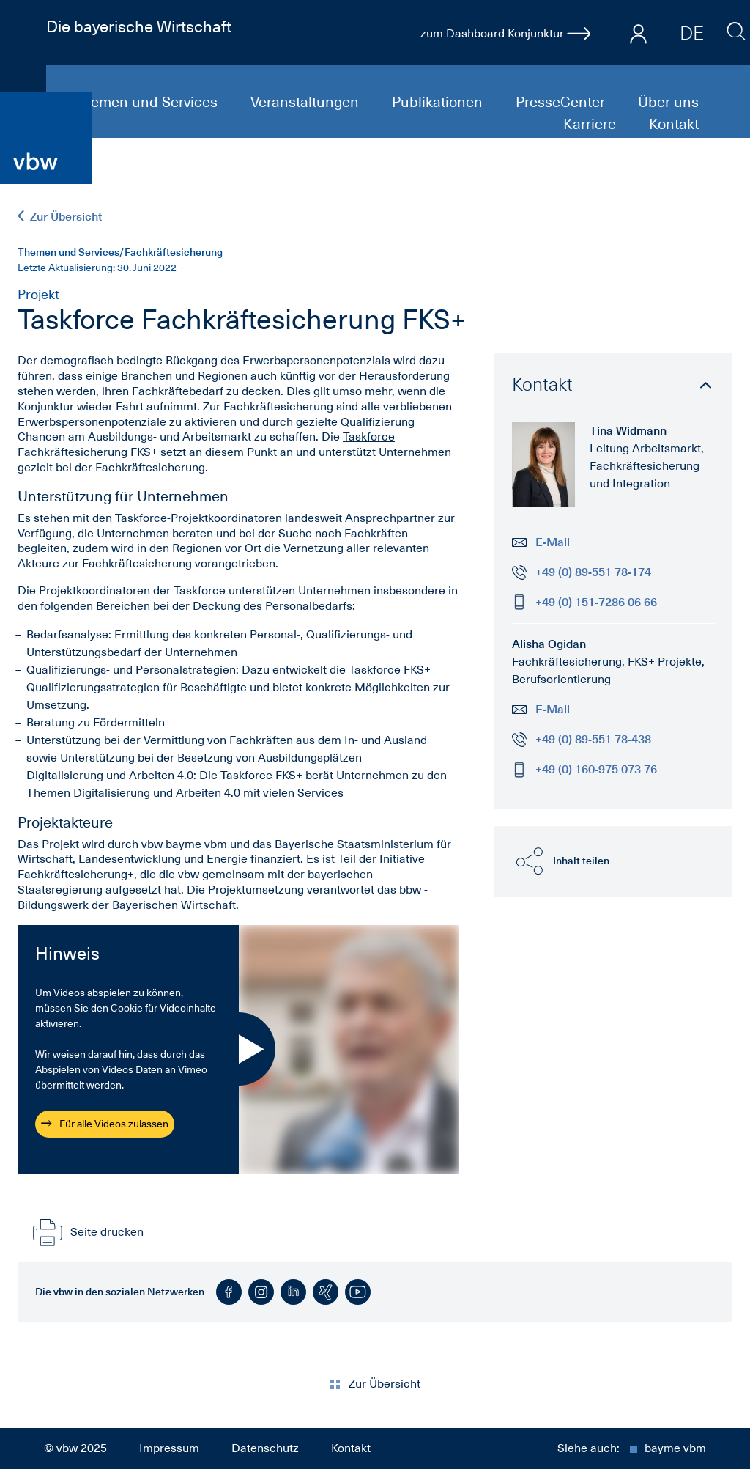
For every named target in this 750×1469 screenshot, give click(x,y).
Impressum (169, 1448)
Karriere (591, 124)
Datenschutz (265, 1448)
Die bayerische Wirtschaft (138, 26)
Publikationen (439, 102)
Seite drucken (86, 1232)
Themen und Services (147, 102)
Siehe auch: (631, 1448)
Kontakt (674, 124)
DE (692, 33)
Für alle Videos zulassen (104, 1123)
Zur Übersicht (60, 217)
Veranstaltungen (306, 102)
